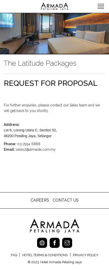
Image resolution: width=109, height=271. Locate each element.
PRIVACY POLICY (85, 255)
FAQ (14, 255)
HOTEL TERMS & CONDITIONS (45, 255)
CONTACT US (66, 200)
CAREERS (40, 200)
